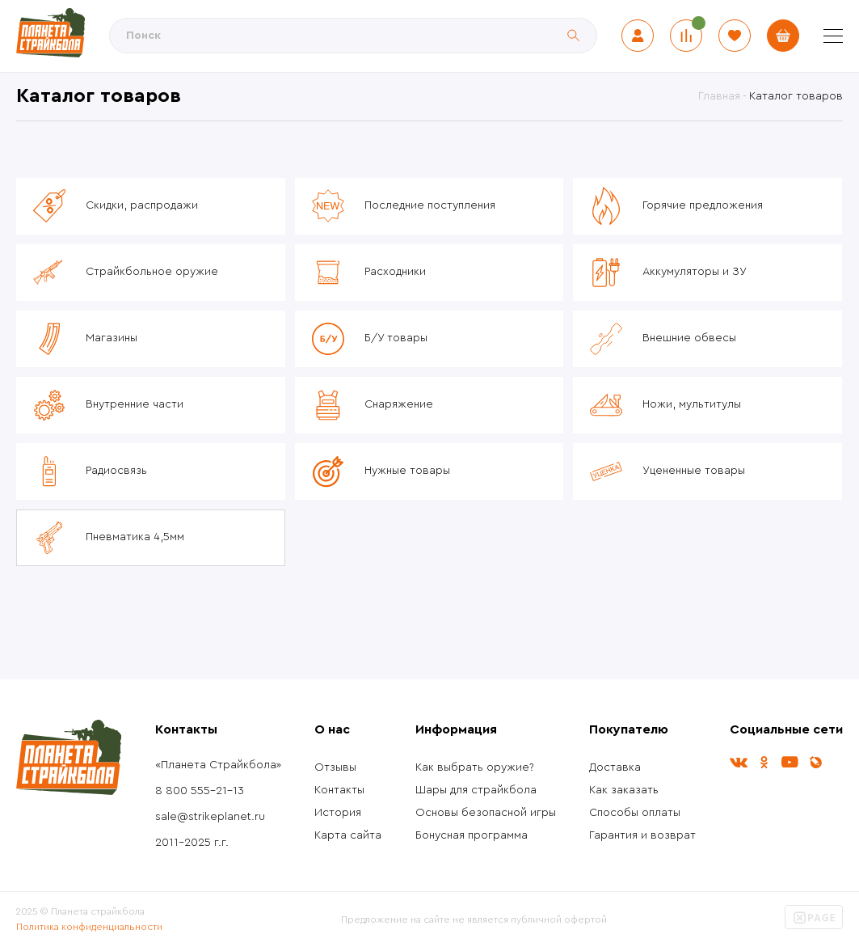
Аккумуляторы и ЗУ (694, 271)
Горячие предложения (702, 205)
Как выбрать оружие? (474, 767)
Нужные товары (407, 470)
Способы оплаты (634, 812)
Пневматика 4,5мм (135, 537)
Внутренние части (134, 404)
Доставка (615, 767)
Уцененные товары (693, 470)
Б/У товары (395, 338)
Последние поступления (429, 205)
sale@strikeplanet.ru (210, 816)
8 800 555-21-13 (199, 791)
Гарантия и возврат (642, 835)
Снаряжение (398, 404)
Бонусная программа (471, 835)
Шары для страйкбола (476, 790)
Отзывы (335, 767)
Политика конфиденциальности (89, 927)
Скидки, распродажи (142, 205)
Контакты (339, 790)
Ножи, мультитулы (691, 404)
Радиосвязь (116, 470)
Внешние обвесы (689, 338)
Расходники (395, 271)
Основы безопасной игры (485, 812)
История (337, 812)
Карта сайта (347, 835)
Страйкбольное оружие (152, 271)
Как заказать (624, 790)
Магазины (111, 338)
